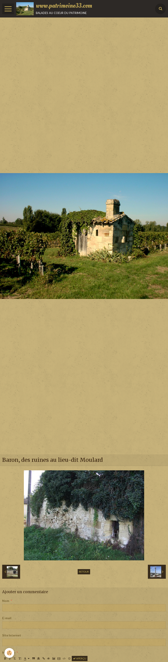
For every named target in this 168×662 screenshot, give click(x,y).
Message (8, 652)
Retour (84, 571)
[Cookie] (9, 653)
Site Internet (11, 635)
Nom (5, 601)
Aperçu (79, 658)
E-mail (6, 618)
